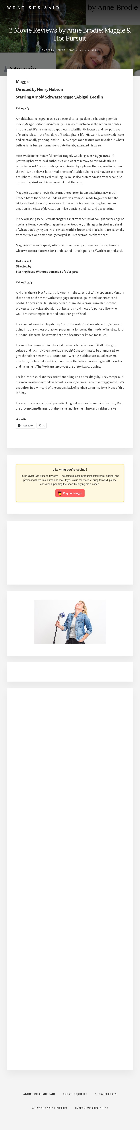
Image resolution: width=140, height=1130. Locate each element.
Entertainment (54, 50)
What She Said (34, 7)
